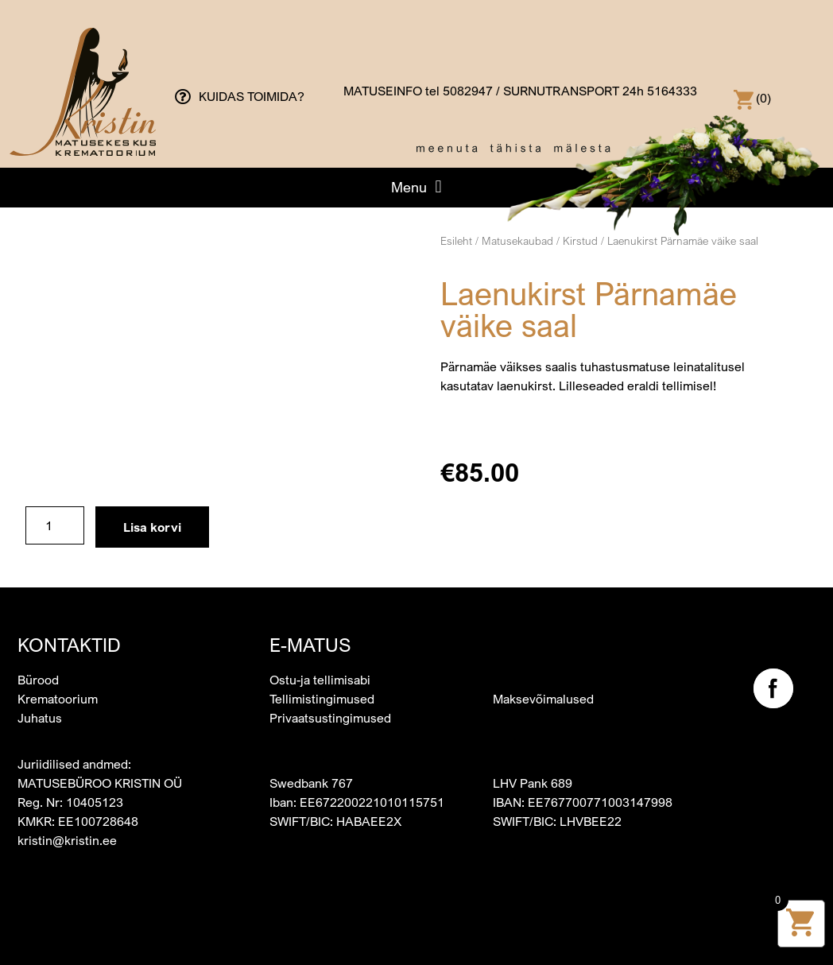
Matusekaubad (517, 240)
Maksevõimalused (543, 699)
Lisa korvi (152, 527)
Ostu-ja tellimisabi (319, 680)
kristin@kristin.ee (67, 840)
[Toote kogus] (54, 525)
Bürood (38, 680)
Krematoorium (57, 699)
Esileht (456, 240)
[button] (416, 187)
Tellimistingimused (321, 699)
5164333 (672, 91)
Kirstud (580, 240)
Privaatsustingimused (330, 718)
